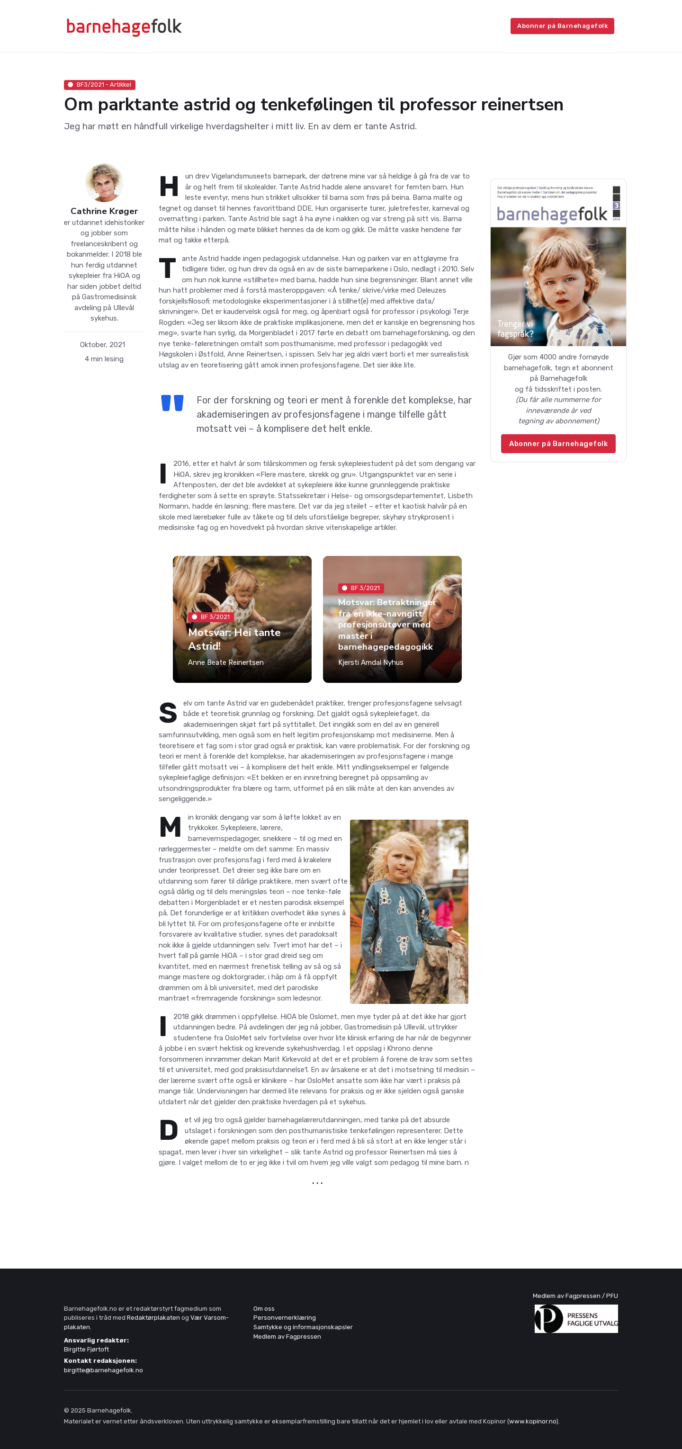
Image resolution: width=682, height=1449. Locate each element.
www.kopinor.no (532, 1421)
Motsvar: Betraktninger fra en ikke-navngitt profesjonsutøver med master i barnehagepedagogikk (387, 624)
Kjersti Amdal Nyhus (371, 662)
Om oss (264, 1308)
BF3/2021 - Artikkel (99, 84)
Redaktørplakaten (153, 1317)
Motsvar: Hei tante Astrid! (234, 639)
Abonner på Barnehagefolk (562, 25)
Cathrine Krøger (104, 211)
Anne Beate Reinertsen (226, 662)
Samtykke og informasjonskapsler (303, 1327)
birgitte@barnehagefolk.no (103, 1370)
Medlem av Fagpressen (287, 1336)
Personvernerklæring (284, 1317)
